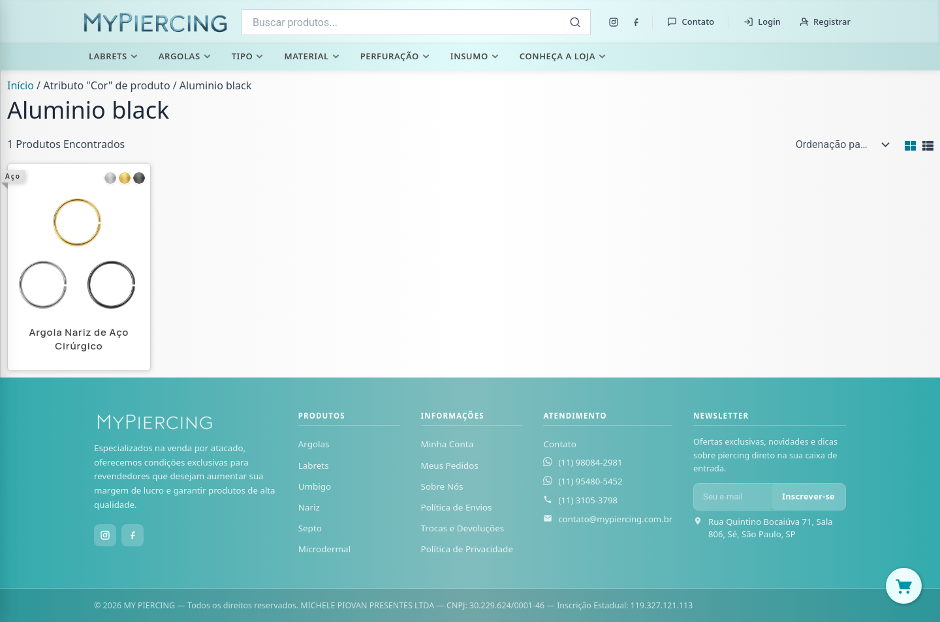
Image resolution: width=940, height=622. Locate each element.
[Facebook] (636, 22)
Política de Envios (456, 507)
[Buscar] (575, 22)
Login (762, 21)
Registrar (825, 21)
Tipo (248, 56)
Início (20, 85)
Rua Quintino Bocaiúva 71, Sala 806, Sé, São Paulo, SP (770, 528)
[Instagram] (613, 22)
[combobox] (416, 22)
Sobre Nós (442, 486)
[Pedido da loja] (839, 145)
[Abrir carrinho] (904, 586)
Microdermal (324, 549)
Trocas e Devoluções (463, 528)
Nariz (309, 507)
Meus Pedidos (449, 465)
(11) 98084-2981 (590, 462)
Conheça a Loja (563, 56)
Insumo (474, 56)
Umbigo (315, 486)
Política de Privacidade (467, 549)
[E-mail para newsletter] (733, 497)
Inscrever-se (808, 496)
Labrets (113, 56)
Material (311, 56)
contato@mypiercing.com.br (615, 519)
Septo (310, 528)
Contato (690, 21)
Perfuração (395, 56)
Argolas (185, 56)
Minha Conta (447, 444)
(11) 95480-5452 (590, 481)
